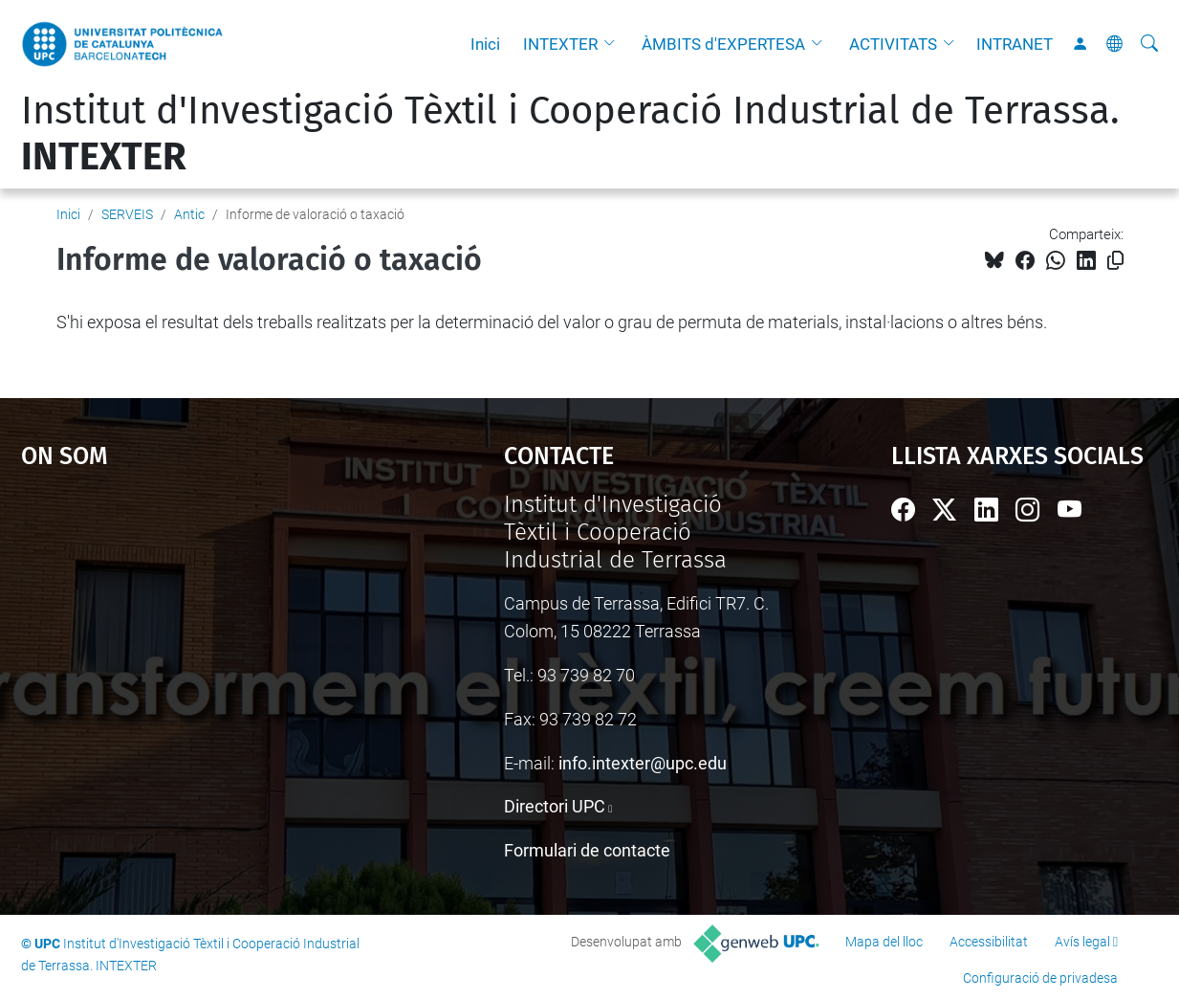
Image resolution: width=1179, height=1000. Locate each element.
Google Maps (203, 634)
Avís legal (1082, 941)
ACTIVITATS (893, 44)
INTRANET (1014, 44)
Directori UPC (554, 806)
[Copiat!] (1115, 261)
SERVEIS (127, 214)
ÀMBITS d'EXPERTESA (723, 44)
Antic (189, 214)
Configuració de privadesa (1040, 978)
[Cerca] (1149, 44)
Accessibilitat (989, 941)
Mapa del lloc (884, 941)
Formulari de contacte (587, 850)
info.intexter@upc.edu (642, 763)
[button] (613, 44)
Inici (485, 44)
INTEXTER (560, 44)
